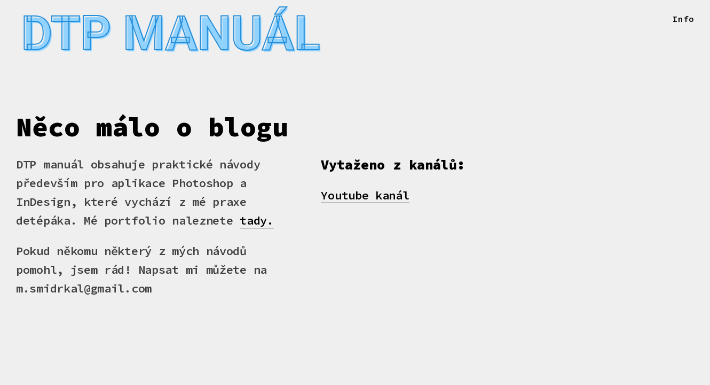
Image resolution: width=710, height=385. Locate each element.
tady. (257, 226)
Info (683, 18)
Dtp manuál (183, 36)
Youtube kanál (365, 201)
